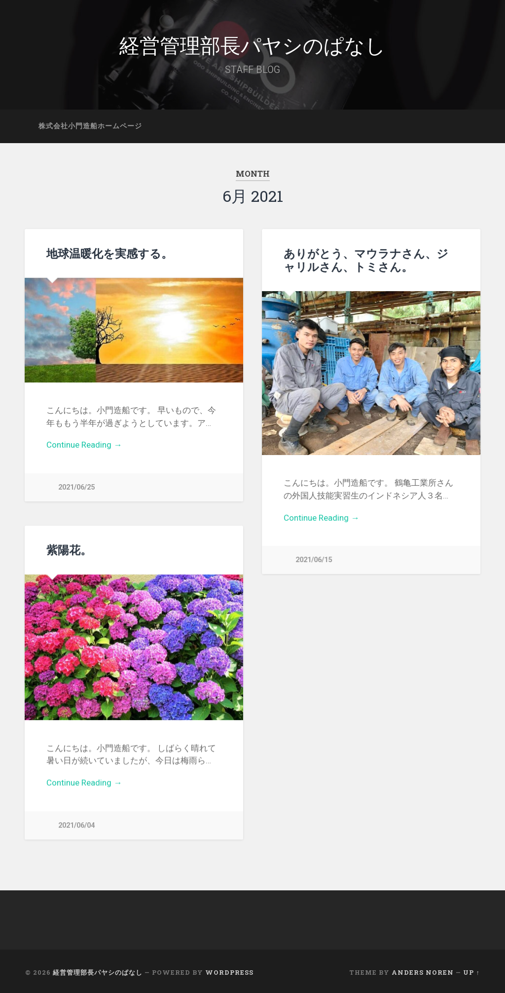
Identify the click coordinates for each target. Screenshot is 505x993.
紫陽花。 (69, 548)
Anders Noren (423, 970)
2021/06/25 (76, 487)
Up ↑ (471, 970)
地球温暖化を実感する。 (109, 253)
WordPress (229, 970)
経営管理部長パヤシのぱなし (252, 44)
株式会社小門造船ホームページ (90, 125)
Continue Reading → (84, 445)
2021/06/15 (313, 560)
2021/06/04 (76, 824)
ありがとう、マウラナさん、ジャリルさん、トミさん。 (366, 260)
